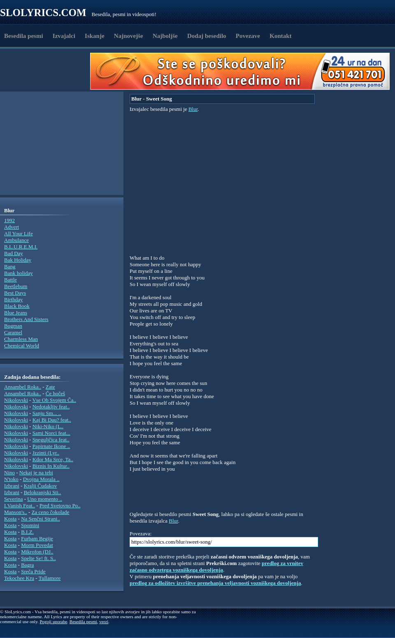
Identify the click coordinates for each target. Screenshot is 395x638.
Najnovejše (128, 36)
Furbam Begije (37, 538)
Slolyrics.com (43, 12)
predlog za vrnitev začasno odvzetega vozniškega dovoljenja (216, 566)
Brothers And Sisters (26, 319)
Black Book (17, 306)
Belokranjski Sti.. (42, 492)
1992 (9, 220)
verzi (103, 621)
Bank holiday (18, 273)
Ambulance (16, 240)
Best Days (15, 293)
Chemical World (21, 345)
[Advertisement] (48, 71)
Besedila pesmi (23, 36)
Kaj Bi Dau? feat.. (52, 420)
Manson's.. (15, 512)
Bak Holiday (17, 260)
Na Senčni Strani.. (40, 519)
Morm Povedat (37, 545)
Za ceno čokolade (51, 512)
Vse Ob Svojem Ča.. (54, 400)
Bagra (27, 565)
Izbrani (11, 486)
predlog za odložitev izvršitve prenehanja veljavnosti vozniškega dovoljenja (215, 583)
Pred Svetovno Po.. (60, 505)
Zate (50, 387)
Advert (11, 227)
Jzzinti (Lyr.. (46, 453)
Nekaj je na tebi (36, 472)
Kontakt (280, 36)
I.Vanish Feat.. (19, 505)
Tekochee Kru (19, 578)
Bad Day (13, 253)
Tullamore (50, 578)
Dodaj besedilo (206, 36)
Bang (9, 266)
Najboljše (165, 36)
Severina (13, 499)
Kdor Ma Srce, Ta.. (53, 459)
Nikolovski (16, 400)
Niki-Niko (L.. (48, 426)
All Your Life (18, 233)
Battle (10, 280)
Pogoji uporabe (53, 621)
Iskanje (95, 36)
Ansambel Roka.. (22, 387)
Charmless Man (21, 339)
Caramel (13, 332)
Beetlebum (15, 286)
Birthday (13, 299)
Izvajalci (64, 36)
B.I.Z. (27, 532)
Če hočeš (55, 393)
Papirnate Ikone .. (51, 446)
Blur (193, 109)
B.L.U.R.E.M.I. (20, 247)
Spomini (30, 525)
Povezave (248, 36)
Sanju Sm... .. (47, 413)
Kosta (10, 519)
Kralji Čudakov (40, 486)
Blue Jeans (15, 313)
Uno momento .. (44, 499)
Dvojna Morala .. (41, 479)
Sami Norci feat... (51, 433)
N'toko (11, 479)
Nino (9, 472)
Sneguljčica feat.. (51, 439)
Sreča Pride (33, 571)
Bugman (13, 326)
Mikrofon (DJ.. (37, 552)
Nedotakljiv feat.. (51, 406)
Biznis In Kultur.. (51, 466)
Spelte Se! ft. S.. (38, 558)
